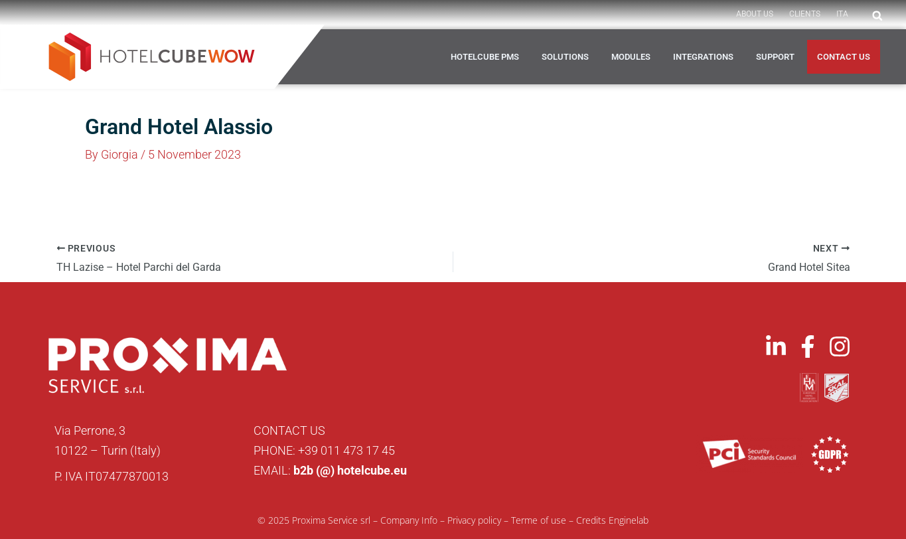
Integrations (703, 57)
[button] (877, 16)
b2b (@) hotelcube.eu (350, 470)
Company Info (408, 520)
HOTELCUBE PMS (485, 57)
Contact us (843, 57)
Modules (630, 57)
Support (775, 57)
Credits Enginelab (612, 520)
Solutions (565, 57)
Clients (804, 14)
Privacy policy (474, 520)
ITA (842, 14)
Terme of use (538, 520)
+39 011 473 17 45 (346, 450)
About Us (754, 14)
